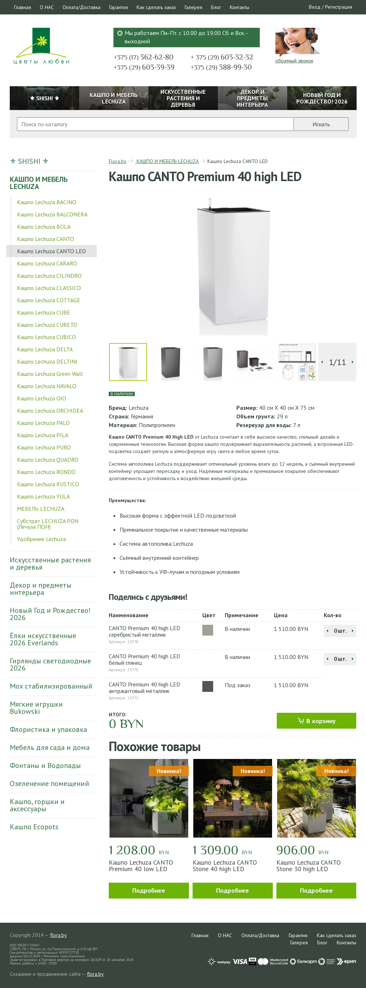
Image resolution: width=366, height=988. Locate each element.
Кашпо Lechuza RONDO (46, 471)
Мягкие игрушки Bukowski (36, 707)
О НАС (47, 7)
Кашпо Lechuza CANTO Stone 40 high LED (225, 865)
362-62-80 (143, 57)
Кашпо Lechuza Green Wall (50, 373)
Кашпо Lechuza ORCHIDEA (50, 410)
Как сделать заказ (156, 7)
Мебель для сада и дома (50, 747)
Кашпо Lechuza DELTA (45, 349)
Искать (321, 124)
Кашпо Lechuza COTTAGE (48, 300)
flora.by (58, 935)
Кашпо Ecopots (34, 826)
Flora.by (117, 161)
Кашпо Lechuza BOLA (43, 226)
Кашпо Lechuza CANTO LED (51, 251)
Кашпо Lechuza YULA (43, 496)
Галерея (193, 7)
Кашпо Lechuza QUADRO (47, 459)
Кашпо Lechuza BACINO (46, 202)
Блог (216, 7)
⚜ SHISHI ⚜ (29, 161)
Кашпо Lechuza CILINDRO (49, 275)
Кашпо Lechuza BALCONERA (52, 214)
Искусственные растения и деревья (50, 563)
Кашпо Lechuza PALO (43, 422)
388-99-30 (221, 67)
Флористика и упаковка (48, 729)
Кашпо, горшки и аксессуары (37, 805)
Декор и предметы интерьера (41, 588)
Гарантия (118, 7)
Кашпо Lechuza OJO (41, 398)
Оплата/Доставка (81, 7)
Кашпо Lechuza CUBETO (47, 324)
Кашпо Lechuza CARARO (47, 263)
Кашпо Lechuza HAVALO (46, 386)
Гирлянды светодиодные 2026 (50, 664)
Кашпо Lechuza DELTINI (47, 361)
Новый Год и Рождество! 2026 (50, 614)
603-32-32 (221, 57)
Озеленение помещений (49, 783)
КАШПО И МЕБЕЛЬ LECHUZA (39, 183)
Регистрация (338, 7)
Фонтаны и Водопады (45, 765)
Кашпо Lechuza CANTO (45, 238)
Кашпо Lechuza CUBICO (46, 337)
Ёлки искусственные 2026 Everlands (43, 639)
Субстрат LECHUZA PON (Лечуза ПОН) (47, 523)
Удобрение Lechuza (41, 539)
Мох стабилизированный (51, 686)
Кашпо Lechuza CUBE (43, 312)
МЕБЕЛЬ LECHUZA (40, 508)
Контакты (239, 7)
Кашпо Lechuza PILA (42, 435)
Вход (314, 7)
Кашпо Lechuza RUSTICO (48, 484)
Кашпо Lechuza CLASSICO (49, 287)
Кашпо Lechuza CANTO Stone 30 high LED (308, 865)
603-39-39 (144, 67)
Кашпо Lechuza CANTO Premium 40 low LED (141, 865)
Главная (22, 7)
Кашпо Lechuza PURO (44, 447)
